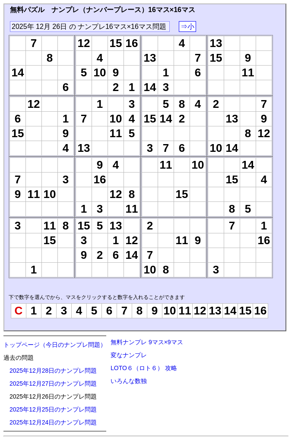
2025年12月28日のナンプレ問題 (53, 370)
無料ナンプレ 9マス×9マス (147, 342)
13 (215, 310)
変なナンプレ (129, 355)
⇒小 (187, 26)
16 (260, 310)
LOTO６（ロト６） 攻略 (144, 368)
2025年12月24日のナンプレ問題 (53, 422)
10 (170, 310)
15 (245, 310)
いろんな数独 (129, 380)
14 (230, 310)
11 (185, 310)
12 (200, 310)
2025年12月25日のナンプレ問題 (53, 409)
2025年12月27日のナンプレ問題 (53, 383)
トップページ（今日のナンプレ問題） (54, 344)
